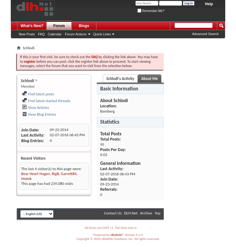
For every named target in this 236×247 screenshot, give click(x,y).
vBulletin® (117, 235)
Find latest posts (38, 94)
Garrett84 (69, 173)
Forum (59, 26)
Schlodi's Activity (120, 78)
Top (157, 213)
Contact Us (113, 213)
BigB (55, 173)
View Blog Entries (39, 114)
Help (209, 4)
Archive (146, 213)
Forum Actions (75, 34)
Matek (26, 178)
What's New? (32, 26)
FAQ (41, 34)
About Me (149, 78)
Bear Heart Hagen (35, 173)
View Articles (35, 107)
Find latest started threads (46, 100)
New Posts (27, 34)
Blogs (84, 26)
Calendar (55, 34)
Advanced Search (205, 34)
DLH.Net (131, 213)
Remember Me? (150, 11)
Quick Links (102, 34)
